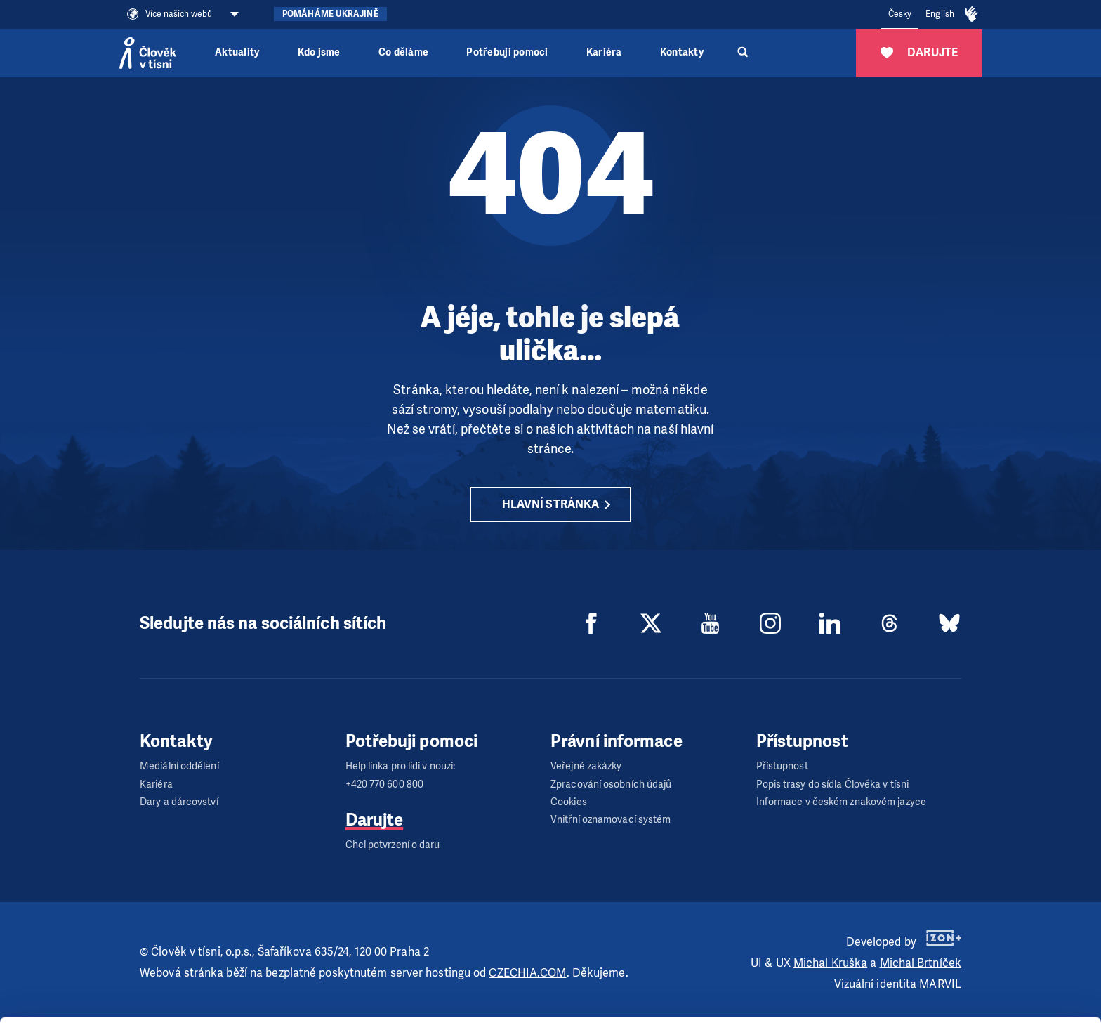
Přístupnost (782, 766)
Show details (216, 1005)
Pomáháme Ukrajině (330, 14)
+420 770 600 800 (384, 784)
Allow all (984, 923)
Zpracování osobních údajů (611, 784)
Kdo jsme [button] (319, 52)
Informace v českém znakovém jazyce (841, 802)
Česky (900, 14)
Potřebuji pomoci (507, 52)
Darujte (374, 820)
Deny (984, 994)
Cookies (568, 802)
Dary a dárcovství (179, 802)
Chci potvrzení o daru (392, 845)
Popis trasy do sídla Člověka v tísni (832, 784)
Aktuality (237, 52)
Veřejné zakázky (586, 766)
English (939, 14)
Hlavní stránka (550, 504)
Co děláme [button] (403, 52)
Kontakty (682, 52)
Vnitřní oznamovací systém (610, 819)
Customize (984, 958)
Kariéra (604, 52)
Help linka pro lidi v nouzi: (400, 766)
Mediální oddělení (179, 766)
